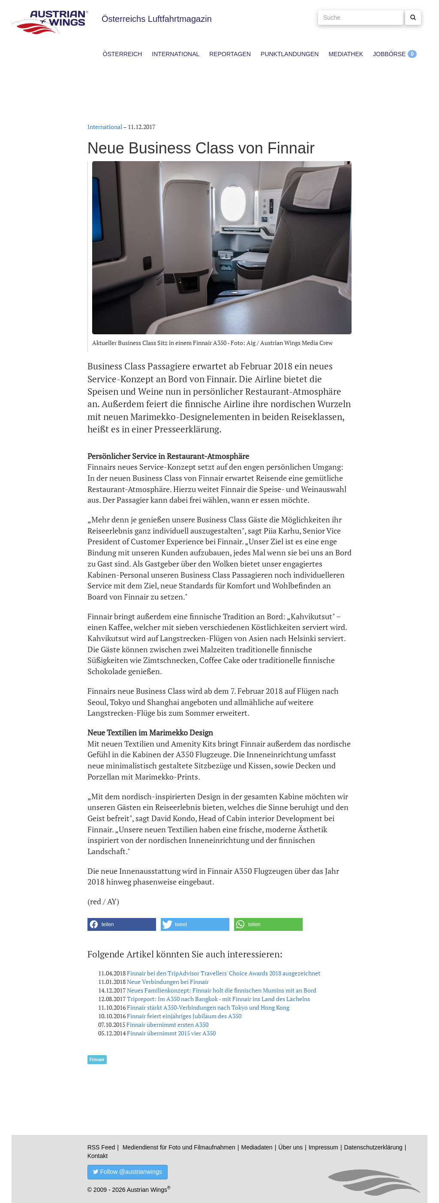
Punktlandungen (290, 54)
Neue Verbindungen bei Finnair (168, 982)
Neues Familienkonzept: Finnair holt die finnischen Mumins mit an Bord (221, 990)
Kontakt (97, 1155)
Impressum (323, 1147)
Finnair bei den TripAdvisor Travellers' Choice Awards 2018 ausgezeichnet (223, 973)
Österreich (122, 54)
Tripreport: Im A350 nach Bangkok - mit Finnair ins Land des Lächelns (218, 999)
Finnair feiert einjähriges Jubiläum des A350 (184, 1016)
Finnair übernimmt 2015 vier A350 (171, 1033)
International (175, 54)
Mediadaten (256, 1147)
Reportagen (230, 54)
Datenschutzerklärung (373, 1147)
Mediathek (345, 54)
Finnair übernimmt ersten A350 (167, 1024)
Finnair (97, 1059)
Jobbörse (389, 54)
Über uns (290, 1147)
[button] (121, 924)
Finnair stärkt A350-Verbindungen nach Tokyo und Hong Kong (208, 1007)
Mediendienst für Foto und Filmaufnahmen (179, 1147)
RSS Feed (101, 1147)
